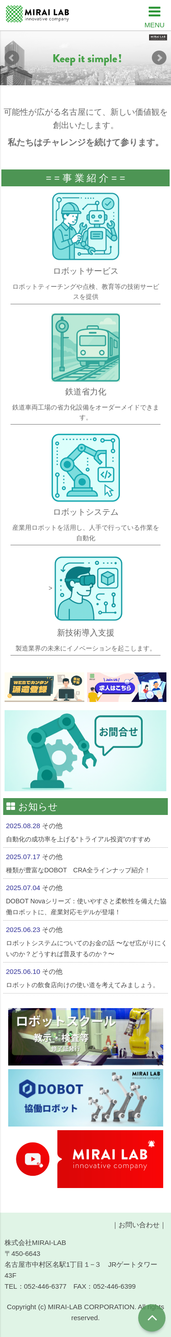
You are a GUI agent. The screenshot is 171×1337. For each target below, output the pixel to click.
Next (159, 58)
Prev (12, 58)
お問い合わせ (139, 1225)
